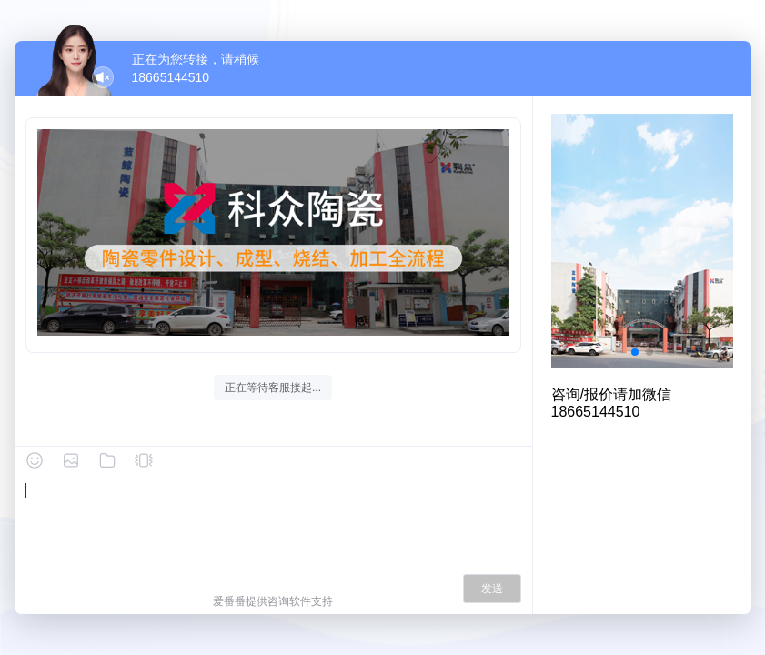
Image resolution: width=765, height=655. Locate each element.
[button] (635, 352)
